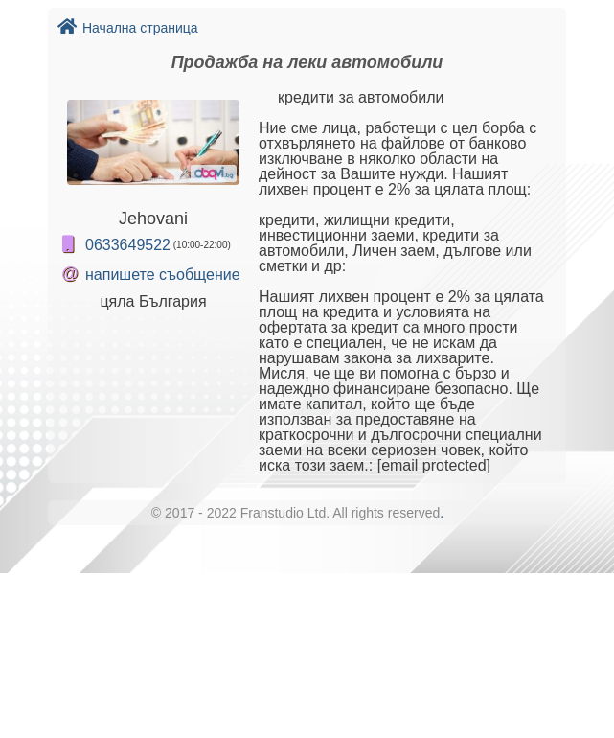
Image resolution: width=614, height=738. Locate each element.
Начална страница (127, 27)
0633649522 (128, 245)
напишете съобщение (162, 274)
